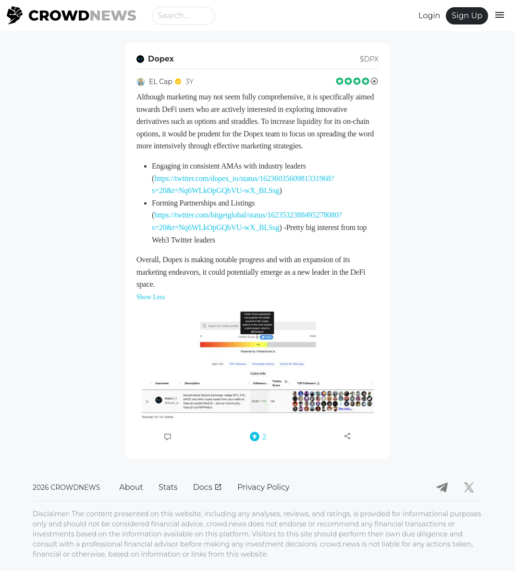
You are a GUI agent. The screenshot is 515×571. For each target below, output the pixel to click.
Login (429, 15)
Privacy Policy (263, 487)
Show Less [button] (150, 297)
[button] (257, 365)
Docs (207, 487)
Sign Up (467, 15)
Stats (168, 487)
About (131, 487)
